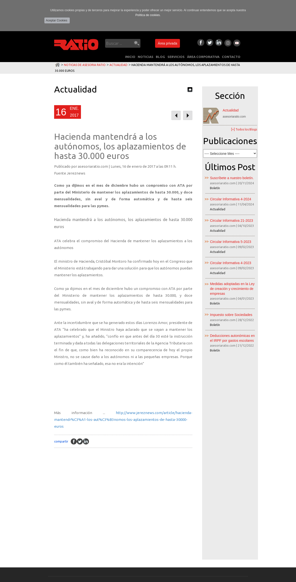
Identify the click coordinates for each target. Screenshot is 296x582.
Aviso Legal (12, 578)
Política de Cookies (65, 578)
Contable (93, 500)
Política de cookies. (147, 15)
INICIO (130, 56)
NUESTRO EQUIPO (59, 545)
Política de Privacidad (36, 578)
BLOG (160, 56)
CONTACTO (231, 56)
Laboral (92, 509)
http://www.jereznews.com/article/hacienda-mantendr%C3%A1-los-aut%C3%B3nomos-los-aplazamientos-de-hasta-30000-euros (123, 419)
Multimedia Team (257, 578)
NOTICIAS (145, 56)
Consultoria (96, 527)
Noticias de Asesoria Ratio (85, 64)
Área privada (167, 43)
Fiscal (90, 492)
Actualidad (118, 64)
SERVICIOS (176, 56)
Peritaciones (96, 535)
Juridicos (93, 544)
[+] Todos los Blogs (244, 129)
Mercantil (94, 518)
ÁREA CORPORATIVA (203, 56)
